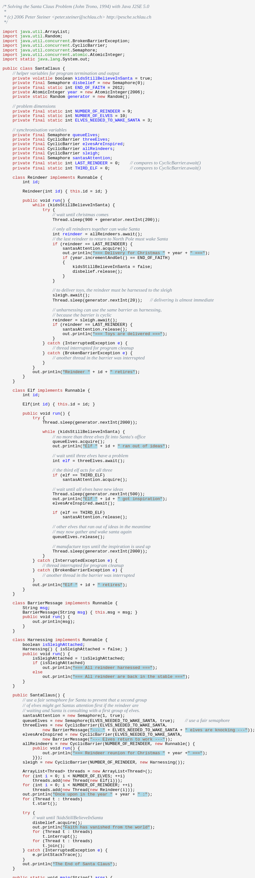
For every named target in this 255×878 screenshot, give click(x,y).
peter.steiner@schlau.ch (78, 15)
